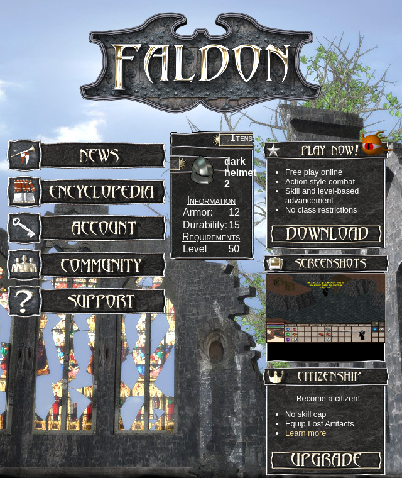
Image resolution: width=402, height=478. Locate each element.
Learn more (305, 433)
